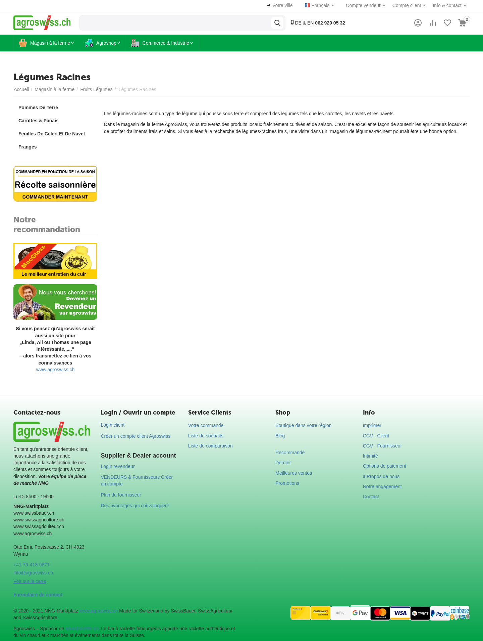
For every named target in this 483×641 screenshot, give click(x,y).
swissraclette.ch (82, 628)
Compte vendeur (363, 5)
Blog (280, 435)
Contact (371, 496)
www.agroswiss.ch (55, 369)
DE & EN (317, 23)
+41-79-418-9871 (31, 564)
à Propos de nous (381, 476)
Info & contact (447, 5)
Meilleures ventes (293, 473)
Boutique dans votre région (303, 425)
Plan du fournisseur (121, 495)
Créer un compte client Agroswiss (135, 436)
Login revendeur (118, 466)
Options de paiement (384, 466)
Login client (112, 425)
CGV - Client (376, 435)
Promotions (287, 483)
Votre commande (206, 425)
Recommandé (290, 452)
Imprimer (372, 425)
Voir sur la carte (29, 581)
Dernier (283, 462)
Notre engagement (382, 486)
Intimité (370, 456)
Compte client (406, 5)
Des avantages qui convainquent (135, 505)
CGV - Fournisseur (382, 445)
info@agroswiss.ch (33, 572)
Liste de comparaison (210, 445)
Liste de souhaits (205, 435)
